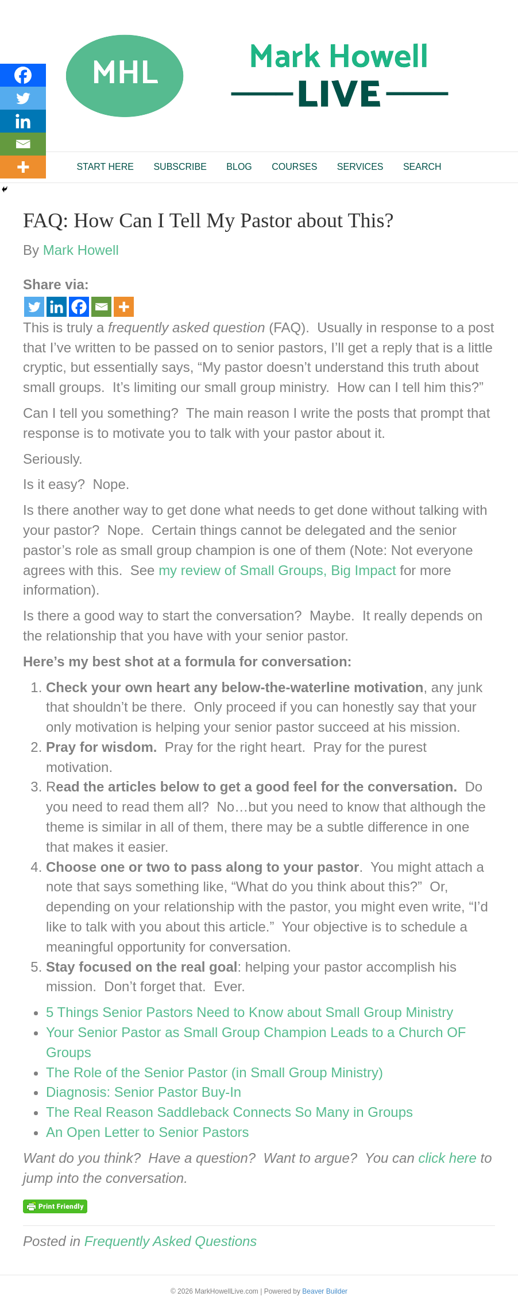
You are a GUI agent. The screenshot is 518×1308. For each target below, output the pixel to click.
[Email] (101, 307)
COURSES (294, 167)
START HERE (105, 167)
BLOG (239, 167)
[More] (124, 307)
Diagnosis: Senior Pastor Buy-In (143, 1092)
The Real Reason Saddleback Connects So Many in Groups (229, 1112)
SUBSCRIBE (179, 167)
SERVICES (360, 167)
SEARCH (422, 167)
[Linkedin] (57, 307)
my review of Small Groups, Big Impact (277, 570)
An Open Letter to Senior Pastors (147, 1132)
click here (447, 1158)
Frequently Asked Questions (170, 1241)
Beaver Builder (324, 1291)
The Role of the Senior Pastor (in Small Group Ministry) (214, 1072)
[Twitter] (34, 307)
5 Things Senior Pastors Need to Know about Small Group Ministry (249, 1012)
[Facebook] (79, 307)
